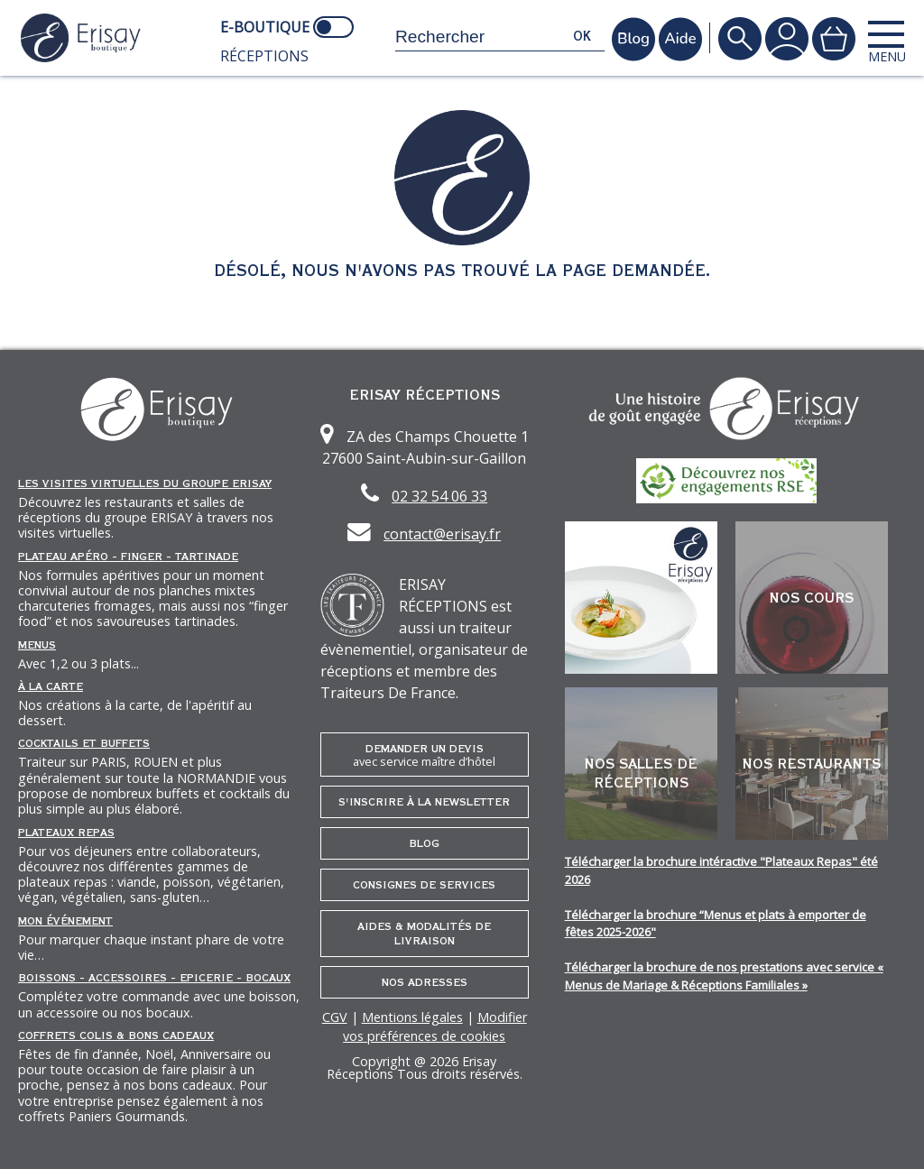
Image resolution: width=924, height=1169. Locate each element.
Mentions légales (412, 1017)
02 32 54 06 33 (439, 496)
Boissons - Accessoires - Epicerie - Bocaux (154, 978)
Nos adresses (424, 982)
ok (582, 36)
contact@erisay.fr (442, 534)
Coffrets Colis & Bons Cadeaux (116, 1035)
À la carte (50, 686)
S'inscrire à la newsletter (424, 802)
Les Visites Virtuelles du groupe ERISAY (145, 483)
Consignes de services (424, 885)
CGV (334, 1017)
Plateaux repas (66, 832)
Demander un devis (424, 755)
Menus (37, 645)
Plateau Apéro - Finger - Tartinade (128, 556)
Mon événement (65, 921)
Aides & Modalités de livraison (424, 933)
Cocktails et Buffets (84, 743)
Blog (424, 843)
